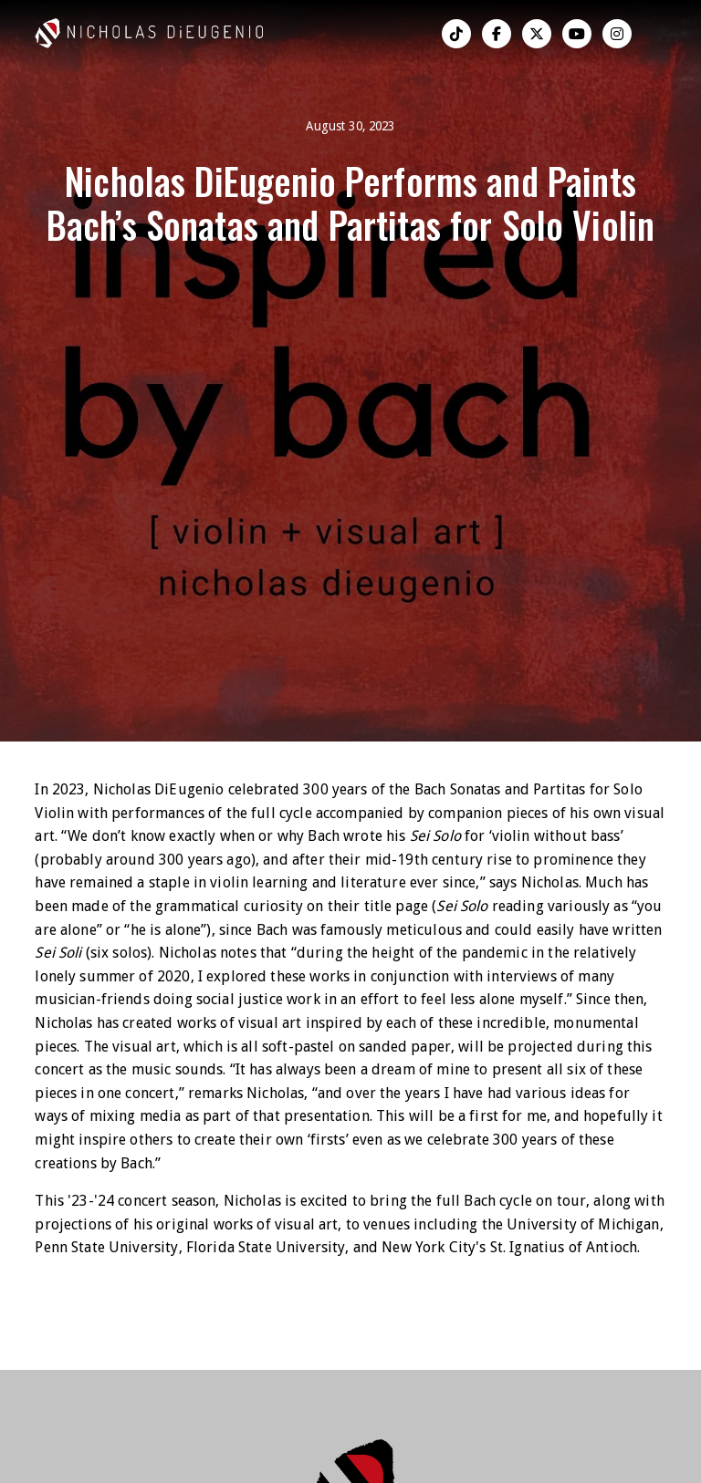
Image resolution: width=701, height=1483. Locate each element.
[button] (659, 33)
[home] (126, 33)
